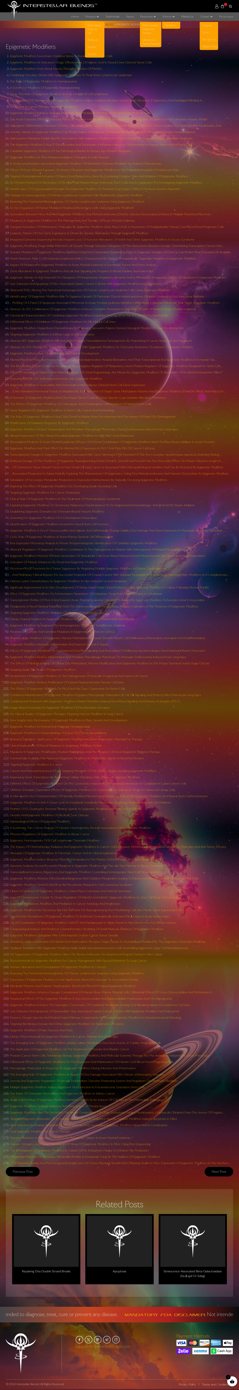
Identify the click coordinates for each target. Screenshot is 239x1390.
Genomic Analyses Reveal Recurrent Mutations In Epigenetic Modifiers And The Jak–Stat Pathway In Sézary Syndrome (86, 865)
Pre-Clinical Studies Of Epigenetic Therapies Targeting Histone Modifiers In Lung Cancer (66, 714)
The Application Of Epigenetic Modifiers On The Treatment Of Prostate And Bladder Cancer (69, 1049)
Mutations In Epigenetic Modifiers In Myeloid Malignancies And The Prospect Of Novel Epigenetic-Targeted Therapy (85, 752)
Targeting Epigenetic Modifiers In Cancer (36, 764)
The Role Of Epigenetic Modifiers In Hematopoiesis (43, 81)
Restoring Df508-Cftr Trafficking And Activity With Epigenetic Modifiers (56, 378)
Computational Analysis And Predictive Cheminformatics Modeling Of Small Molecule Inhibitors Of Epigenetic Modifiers (87, 929)
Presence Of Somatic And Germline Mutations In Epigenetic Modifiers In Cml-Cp (62, 631)
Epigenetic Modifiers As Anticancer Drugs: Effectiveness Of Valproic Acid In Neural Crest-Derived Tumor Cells (81, 62)
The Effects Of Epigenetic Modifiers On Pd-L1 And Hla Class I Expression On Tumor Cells (67, 688)
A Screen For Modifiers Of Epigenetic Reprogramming (45, 87)
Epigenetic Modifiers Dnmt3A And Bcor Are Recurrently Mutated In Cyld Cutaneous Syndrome (71, 884)
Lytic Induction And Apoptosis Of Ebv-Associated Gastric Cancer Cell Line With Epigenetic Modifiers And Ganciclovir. (86, 283)
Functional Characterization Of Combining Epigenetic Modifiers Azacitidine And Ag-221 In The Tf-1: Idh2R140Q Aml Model (88, 315)
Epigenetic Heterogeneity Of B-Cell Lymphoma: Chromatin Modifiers (54, 840)
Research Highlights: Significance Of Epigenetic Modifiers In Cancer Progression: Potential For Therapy (76, 739)
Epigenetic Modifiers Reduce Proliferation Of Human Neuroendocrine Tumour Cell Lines (67, 682)
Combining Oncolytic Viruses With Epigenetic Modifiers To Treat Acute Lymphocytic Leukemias (71, 75)
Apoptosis (119, 1271)
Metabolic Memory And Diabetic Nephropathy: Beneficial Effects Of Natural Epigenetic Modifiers (73, 986)
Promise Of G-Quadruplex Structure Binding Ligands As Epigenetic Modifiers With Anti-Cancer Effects (75, 809)
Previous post (23, 1171)
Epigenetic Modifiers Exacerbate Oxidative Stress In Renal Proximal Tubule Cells (61, 56)
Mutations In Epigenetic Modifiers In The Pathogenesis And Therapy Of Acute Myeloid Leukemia (72, 220)
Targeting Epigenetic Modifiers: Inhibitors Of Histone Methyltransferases (57, 612)
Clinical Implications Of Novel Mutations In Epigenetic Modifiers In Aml (55, 745)
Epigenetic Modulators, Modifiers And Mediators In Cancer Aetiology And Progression (65, 903)
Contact (204, 16)
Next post (219, 1171)
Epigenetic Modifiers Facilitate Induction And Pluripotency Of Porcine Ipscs (58, 1106)
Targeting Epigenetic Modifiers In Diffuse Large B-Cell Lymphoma (52, 334)
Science (167, 16)
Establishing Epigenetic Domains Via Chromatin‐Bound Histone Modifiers (57, 511)
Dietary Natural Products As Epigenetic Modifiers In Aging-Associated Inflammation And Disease (72, 619)
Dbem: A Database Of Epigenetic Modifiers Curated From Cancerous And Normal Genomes (70, 891)
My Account (226, 16)
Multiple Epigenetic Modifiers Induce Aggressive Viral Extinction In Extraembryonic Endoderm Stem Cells (77, 1087)
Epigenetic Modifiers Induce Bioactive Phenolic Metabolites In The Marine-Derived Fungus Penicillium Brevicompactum (86, 859)
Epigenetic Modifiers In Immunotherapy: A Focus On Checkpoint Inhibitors (58, 733)
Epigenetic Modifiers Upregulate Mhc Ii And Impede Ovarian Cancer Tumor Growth (64, 935)
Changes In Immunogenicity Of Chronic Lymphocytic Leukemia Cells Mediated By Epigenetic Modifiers (76, 195)
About (130, 16)
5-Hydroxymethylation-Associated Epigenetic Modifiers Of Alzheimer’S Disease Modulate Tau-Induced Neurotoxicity (86, 163)
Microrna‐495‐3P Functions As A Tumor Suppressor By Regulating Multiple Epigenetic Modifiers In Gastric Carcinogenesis (88, 568)
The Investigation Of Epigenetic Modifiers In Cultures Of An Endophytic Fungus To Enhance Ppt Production (79, 1150)
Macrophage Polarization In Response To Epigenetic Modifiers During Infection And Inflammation (73, 1068)
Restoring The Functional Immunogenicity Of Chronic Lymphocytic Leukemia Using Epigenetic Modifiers (77, 973)
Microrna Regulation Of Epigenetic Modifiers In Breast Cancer (50, 834)
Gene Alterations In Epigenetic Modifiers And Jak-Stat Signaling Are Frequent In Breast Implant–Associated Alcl (81, 271)
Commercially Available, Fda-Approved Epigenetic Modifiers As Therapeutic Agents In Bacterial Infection (77, 758)
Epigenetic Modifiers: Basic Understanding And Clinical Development (54, 353)
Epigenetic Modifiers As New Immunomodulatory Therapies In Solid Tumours (59, 157)
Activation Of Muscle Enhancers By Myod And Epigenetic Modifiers (53, 562)
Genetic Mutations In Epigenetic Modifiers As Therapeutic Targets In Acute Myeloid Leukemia (70, 1137)
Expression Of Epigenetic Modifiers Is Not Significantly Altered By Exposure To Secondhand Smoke (74, 979)
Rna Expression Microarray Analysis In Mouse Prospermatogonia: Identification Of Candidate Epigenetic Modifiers (83, 543)
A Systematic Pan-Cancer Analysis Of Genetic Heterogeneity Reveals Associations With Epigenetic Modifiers (80, 828)
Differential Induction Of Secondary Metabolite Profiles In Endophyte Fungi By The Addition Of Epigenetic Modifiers (85, 1156)
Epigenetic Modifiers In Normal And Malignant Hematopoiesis (50, 726)
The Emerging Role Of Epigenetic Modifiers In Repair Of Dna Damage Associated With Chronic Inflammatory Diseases (87, 1074)
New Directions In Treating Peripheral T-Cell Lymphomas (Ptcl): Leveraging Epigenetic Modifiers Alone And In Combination (88, 1125)
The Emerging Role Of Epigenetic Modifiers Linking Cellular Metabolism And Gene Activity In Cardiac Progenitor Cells (85, 1043)
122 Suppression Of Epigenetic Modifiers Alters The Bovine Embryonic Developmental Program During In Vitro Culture (86, 954)
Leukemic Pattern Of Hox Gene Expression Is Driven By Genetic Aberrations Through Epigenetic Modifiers (79, 233)
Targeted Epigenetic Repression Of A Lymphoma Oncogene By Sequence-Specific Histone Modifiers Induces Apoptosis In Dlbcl (93, 1118)
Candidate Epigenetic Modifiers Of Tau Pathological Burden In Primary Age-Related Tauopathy (70, 151)
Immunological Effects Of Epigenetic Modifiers (40, 821)
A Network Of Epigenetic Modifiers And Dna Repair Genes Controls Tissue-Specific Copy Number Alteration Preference (88, 397)
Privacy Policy (187, 1384)
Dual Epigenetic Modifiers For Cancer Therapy (40, 1131)
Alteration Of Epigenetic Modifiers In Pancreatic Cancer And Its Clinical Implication (63, 853)
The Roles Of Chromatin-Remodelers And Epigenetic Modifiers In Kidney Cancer (62, 1093)
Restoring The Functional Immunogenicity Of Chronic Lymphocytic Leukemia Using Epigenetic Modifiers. (77, 201)
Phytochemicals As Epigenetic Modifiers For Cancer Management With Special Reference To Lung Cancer (78, 960)
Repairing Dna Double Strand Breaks (46, 1271)
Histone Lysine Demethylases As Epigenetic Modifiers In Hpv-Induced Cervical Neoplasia (68, 581)
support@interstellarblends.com (102, 1346)
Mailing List (187, 16)
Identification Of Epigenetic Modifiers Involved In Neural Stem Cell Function (59, 524)
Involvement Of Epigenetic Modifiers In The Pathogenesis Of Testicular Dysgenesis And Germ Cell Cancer (79, 676)
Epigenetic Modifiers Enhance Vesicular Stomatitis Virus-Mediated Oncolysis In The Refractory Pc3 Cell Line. (80, 113)
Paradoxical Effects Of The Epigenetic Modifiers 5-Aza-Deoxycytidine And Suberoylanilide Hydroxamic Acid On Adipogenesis (91, 998)
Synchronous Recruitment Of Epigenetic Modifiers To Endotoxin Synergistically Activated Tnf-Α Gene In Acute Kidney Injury (90, 916)
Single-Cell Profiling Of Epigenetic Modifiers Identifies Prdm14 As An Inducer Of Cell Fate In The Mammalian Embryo (85, 1100)
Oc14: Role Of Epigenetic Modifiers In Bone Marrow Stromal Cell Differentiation (61, 537)
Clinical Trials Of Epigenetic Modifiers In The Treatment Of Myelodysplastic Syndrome (65, 499)
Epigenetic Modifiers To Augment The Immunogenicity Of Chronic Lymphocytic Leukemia (67, 625)
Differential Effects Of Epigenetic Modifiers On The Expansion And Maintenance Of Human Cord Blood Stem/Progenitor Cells (92, 1062)
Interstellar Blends (28, 1384)
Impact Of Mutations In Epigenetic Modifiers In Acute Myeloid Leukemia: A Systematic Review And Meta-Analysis (83, 265)
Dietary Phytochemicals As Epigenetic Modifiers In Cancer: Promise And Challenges (64, 1036)
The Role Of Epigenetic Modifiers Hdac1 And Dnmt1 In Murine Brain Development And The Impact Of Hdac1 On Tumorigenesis (93, 416)
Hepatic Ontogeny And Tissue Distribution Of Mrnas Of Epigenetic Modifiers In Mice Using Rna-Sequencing (80, 1144)
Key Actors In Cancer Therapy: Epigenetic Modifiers (43, 106)
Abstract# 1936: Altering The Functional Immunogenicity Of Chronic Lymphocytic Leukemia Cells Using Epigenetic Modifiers (90, 290)
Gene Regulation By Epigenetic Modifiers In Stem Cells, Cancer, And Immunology (62, 410)
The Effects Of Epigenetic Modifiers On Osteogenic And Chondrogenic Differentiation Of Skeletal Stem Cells (80, 404)
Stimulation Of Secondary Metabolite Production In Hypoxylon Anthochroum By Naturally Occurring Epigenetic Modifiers (88, 480)
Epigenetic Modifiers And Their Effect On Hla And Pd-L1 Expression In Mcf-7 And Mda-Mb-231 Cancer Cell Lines (82, 448)
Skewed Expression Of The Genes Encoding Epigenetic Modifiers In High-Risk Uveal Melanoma (72, 435)
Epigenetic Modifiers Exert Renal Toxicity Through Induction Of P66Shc (56, 68)
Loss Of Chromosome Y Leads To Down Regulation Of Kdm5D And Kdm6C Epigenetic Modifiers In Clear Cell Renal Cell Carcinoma (95, 897)
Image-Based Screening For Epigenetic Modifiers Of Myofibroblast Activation (60, 707)
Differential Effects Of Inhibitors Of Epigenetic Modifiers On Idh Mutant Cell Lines (63, 321)
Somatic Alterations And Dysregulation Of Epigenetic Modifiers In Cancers (58, 967)
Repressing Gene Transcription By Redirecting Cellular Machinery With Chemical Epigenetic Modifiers (75, 777)
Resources (146, 16)
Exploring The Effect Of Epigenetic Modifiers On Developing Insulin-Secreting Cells (63, 486)
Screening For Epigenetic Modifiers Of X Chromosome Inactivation (53, 518)
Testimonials (113, 16)
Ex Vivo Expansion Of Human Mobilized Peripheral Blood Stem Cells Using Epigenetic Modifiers (72, 208)
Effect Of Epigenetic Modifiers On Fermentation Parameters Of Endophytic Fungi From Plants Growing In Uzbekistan (86, 593)
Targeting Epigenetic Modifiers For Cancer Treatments (45, 492)
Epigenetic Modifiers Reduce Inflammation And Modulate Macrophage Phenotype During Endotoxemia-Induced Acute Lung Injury (94, 429)
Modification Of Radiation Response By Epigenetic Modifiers (49, 423)
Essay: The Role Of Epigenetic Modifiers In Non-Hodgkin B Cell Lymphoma (59, 94)
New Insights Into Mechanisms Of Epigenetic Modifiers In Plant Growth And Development (68, 720)
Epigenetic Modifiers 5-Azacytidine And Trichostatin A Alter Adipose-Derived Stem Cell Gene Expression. (78, 385)
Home (75, 16)
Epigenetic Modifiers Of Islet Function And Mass (41, 1030)
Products (90, 16)
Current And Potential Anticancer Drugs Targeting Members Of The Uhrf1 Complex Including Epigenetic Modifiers (83, 771)
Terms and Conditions (216, 1384)
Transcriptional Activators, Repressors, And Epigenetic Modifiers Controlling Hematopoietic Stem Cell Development (84, 872)
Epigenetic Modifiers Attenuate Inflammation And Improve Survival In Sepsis (59, 644)
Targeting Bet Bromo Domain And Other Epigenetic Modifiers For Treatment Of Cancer (67, 1024)
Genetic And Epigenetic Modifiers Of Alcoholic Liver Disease (49, 815)
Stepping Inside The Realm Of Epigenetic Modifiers (43, 669)
